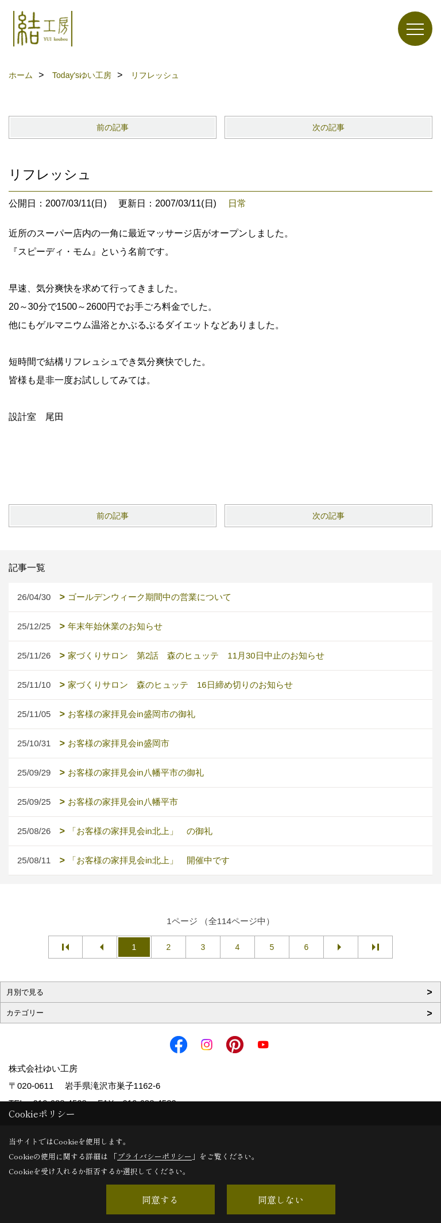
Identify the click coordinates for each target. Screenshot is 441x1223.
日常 (237, 203)
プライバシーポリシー (154, 1156)
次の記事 (328, 127)
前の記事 (112, 127)
